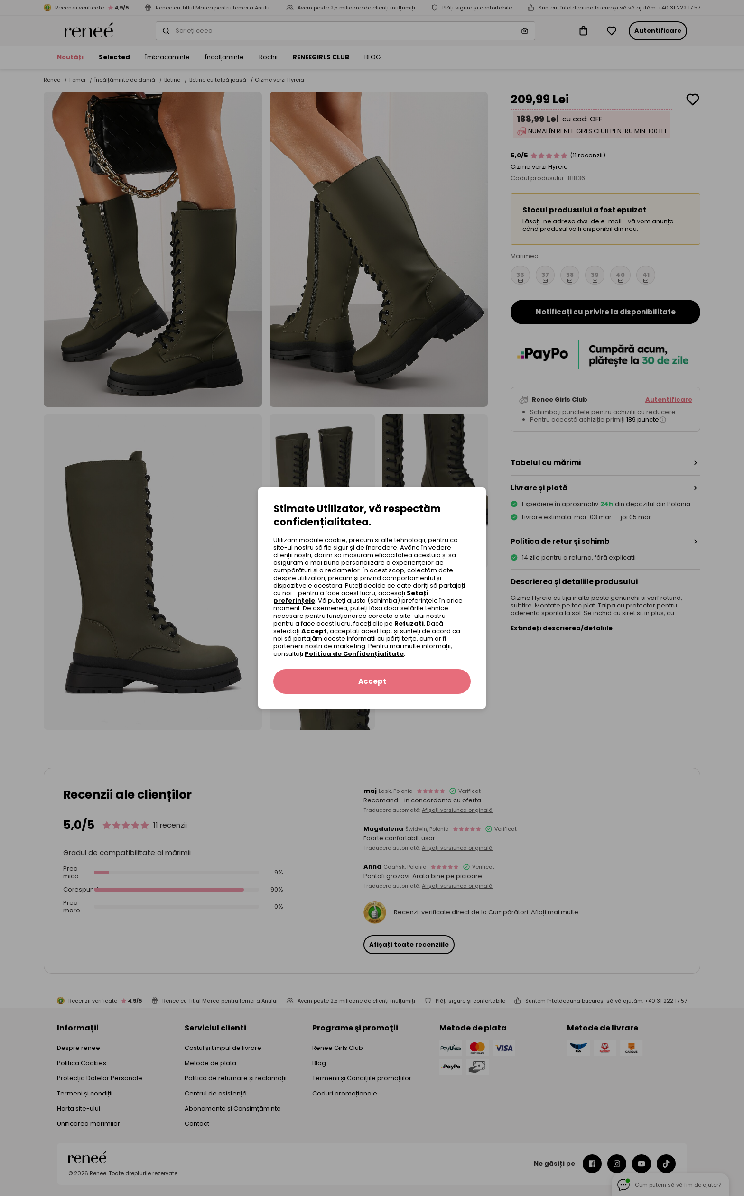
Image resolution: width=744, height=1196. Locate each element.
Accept (314, 630)
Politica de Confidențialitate (354, 653)
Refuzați (409, 623)
